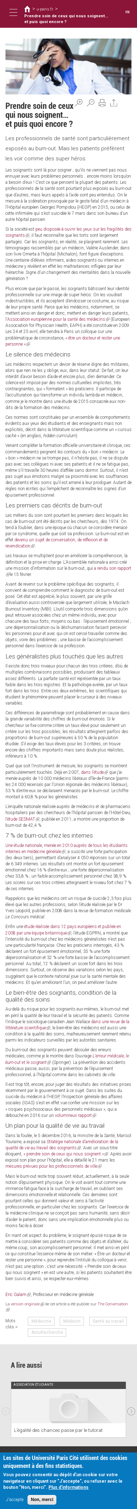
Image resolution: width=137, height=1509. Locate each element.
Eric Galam (18, 1294)
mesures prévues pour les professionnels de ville (53, 1166)
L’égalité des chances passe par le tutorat (58, 1430)
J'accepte (14, 1499)
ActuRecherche (47, 1332)
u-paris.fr (45, 9)
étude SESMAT (23, 819)
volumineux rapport (75, 1115)
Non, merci (42, 1499)
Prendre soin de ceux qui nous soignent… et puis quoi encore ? (66, 18)
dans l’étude (94, 772)
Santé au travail (108, 1321)
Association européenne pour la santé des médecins (58, 319)
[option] (68, 1409)
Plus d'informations (68, 1487)
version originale (27, 1304)
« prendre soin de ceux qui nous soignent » (65, 1154)
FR (127, 12)
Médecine (41, 1321)
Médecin (72, 1321)
